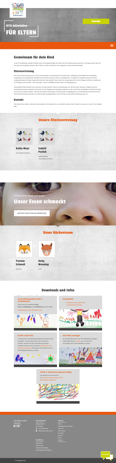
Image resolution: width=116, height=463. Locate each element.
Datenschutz (39, 445)
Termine (60, 435)
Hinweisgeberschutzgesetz (44, 450)
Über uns (60, 428)
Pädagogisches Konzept (65, 426)
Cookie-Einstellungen (42, 448)
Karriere (60, 440)
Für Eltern (61, 433)
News (59, 438)
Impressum (39, 443)
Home (60, 424)
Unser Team (61, 431)
